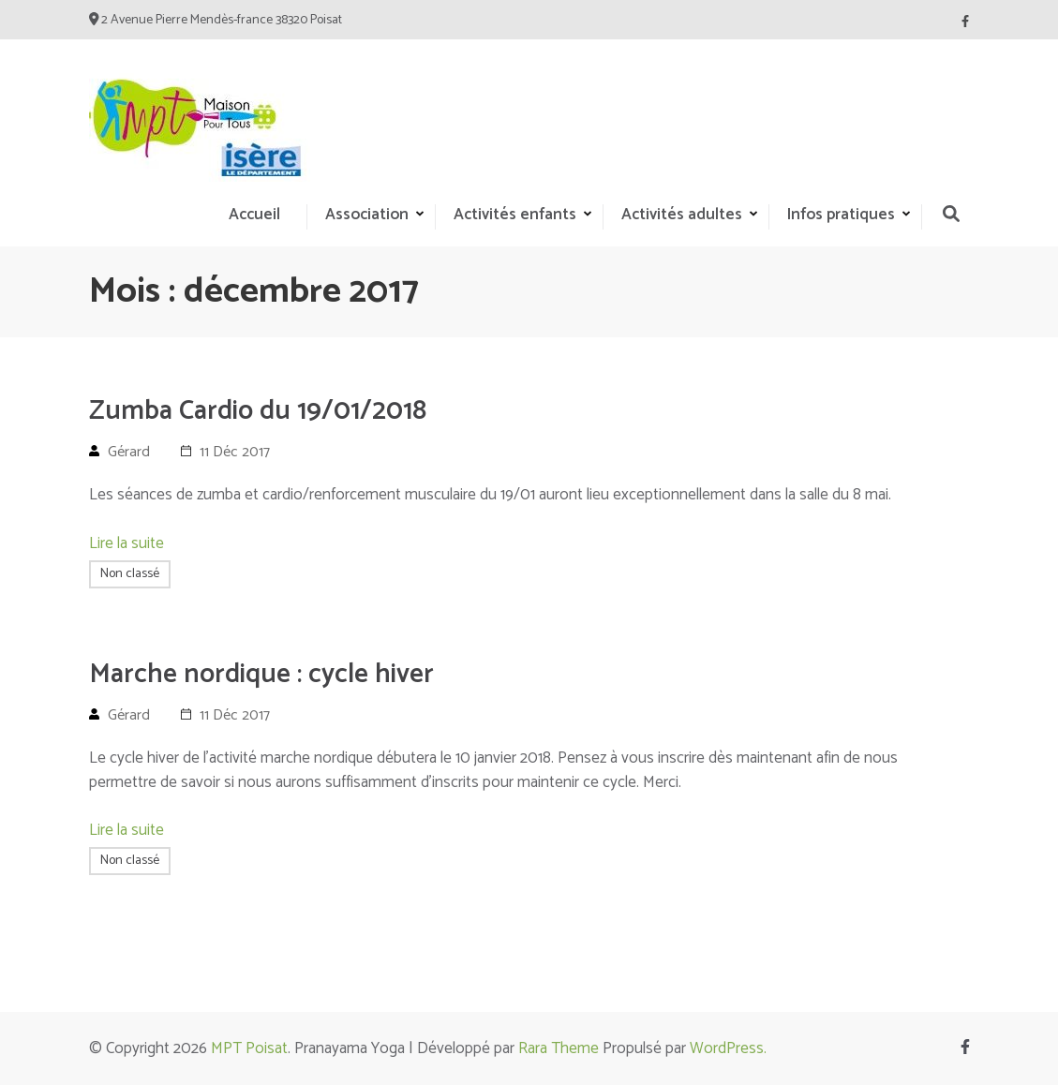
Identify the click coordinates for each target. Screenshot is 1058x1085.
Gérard (129, 452)
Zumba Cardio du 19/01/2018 (257, 411)
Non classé (129, 574)
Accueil (254, 214)
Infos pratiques (841, 214)
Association (367, 214)
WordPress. (728, 1048)
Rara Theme (558, 1048)
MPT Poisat (249, 1048)
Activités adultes (681, 214)
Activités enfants (515, 214)
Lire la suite (126, 543)
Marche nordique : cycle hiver (261, 674)
